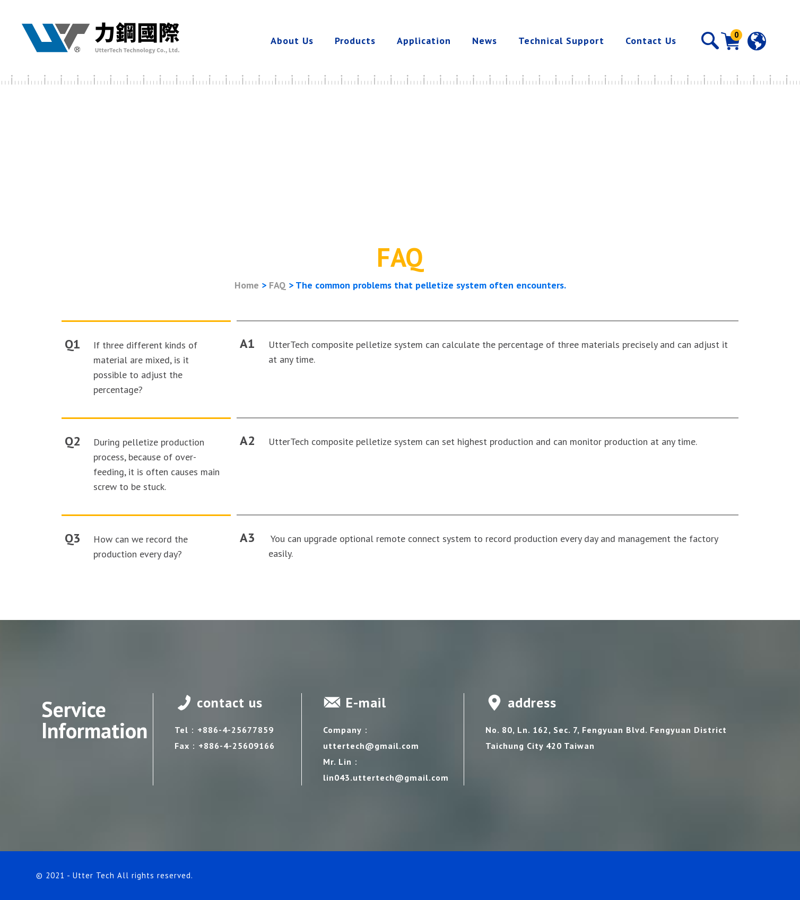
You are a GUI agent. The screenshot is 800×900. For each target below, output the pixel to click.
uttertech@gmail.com (371, 745)
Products (355, 40)
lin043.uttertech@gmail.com (386, 777)
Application (424, 40)
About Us (292, 40)
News (484, 40)
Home (246, 285)
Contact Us (650, 40)
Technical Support (561, 40)
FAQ (277, 285)
